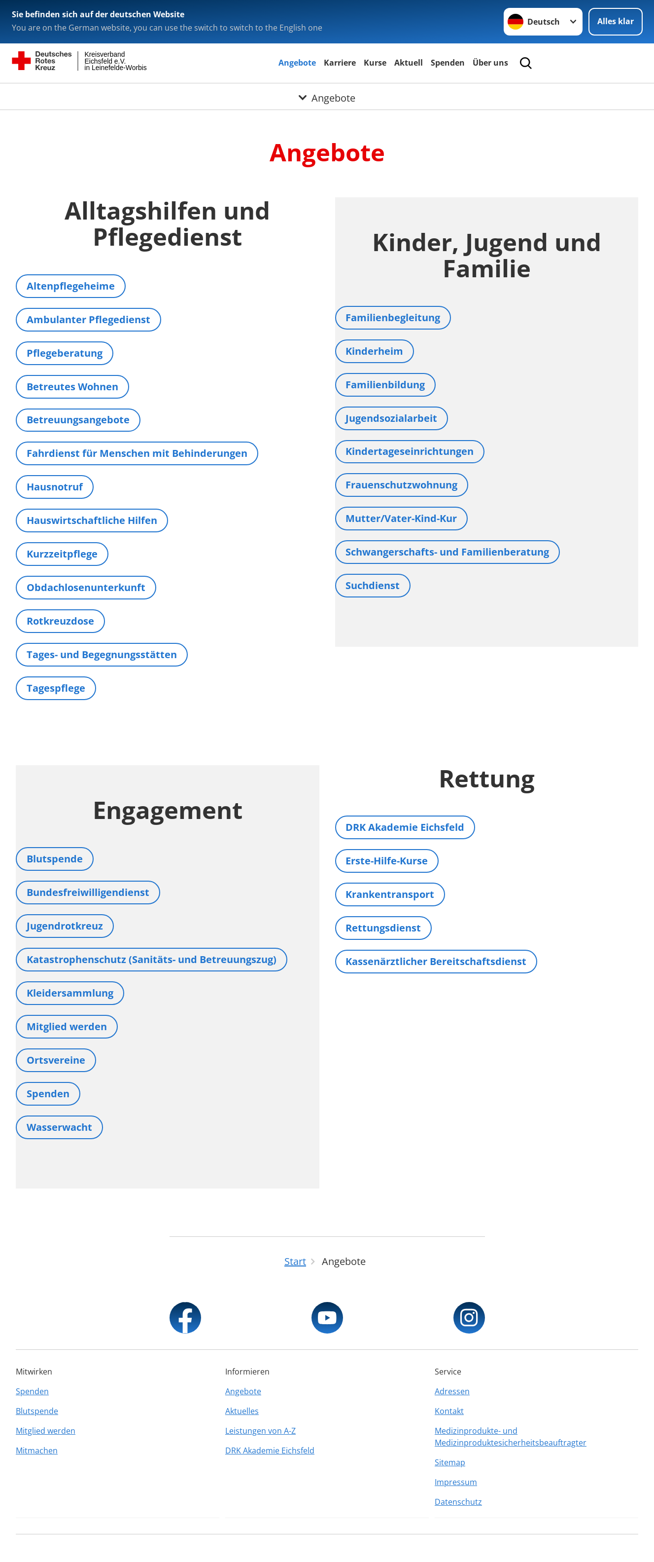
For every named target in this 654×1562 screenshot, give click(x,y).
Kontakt (449, 1411)
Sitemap (450, 1462)
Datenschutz (458, 1501)
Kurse (375, 62)
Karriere (340, 62)
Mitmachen (37, 1450)
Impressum (456, 1482)
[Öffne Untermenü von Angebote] (327, 95)
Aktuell (408, 62)
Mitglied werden (45, 1430)
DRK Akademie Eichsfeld (269, 1450)
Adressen (452, 1391)
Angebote (297, 62)
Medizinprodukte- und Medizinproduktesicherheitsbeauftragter (510, 1436)
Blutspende (37, 1411)
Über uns (490, 62)
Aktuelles (242, 1411)
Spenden (448, 62)
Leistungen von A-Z (260, 1430)
